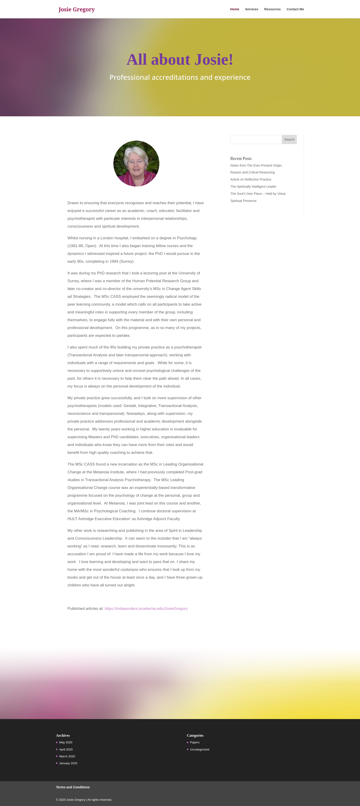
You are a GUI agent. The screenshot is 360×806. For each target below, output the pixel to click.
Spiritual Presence (244, 201)
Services (252, 9)
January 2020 (68, 763)
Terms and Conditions (73, 787)
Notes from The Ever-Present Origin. (257, 165)
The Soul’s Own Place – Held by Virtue (258, 193)
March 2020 (67, 756)
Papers (195, 742)
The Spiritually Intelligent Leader (253, 186)
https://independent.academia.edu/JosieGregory (146, 608)
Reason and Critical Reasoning (253, 172)
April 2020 (66, 749)
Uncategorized (199, 749)
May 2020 (65, 742)
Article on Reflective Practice (251, 179)
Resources (272, 9)
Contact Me (295, 9)
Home (234, 9)
